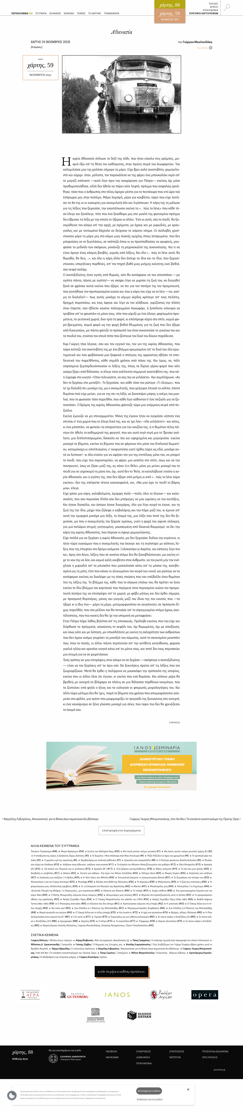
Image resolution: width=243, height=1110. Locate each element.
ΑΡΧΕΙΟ (214, 7)
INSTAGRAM (112, 1057)
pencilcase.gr (219, 1070)
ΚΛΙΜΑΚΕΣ (55, 13)
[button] (12, 1096)
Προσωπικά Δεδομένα (215, 1051)
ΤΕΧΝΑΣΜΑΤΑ (111, 13)
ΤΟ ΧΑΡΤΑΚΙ (94, 13)
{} (36, 47)
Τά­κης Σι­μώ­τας (114, 953)
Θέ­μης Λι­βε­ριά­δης (73, 948)
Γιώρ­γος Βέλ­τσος (51, 940)
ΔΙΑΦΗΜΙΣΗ (143, 1057)
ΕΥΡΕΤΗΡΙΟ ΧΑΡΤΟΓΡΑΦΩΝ (203, 13)
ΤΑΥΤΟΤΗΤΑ (175, 1057)
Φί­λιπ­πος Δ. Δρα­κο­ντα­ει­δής (51, 944)
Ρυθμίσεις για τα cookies (150, 1099)
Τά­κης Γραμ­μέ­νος (170, 940)
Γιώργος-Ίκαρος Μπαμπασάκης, (185, 819)
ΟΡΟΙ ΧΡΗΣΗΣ (210, 1057)
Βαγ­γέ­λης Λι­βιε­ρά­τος (138, 948)
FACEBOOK (111, 1051)
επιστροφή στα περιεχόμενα (121, 830)
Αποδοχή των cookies (149, 1091)
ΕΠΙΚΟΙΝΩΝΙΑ (210, 10)
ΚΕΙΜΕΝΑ (69, 13)
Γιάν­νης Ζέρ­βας (98, 944)
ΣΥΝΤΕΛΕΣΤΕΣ (176, 1051)
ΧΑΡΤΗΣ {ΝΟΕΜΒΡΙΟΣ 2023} (50, 42)
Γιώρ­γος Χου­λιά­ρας (93, 957)
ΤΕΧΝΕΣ (81, 13)
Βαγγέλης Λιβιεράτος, (50, 819)
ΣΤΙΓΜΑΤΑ (41, 13)
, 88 (22, 1052)
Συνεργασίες (143, 1051)
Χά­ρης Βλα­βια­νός (102, 940)
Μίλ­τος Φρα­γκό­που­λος (158, 953)
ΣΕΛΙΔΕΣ (213, 3)
